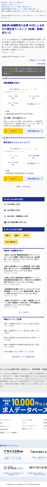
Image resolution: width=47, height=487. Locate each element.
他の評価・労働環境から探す (18, 216)
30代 (25, 235)
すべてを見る (23, 312)
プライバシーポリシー (29, 426)
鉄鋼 (16, 235)
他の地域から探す (13, 204)
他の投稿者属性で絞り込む (17, 222)
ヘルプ (24, 423)
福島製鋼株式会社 (11, 83)
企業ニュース (4, 426)
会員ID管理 (4, 429)
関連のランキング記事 (37, 60)
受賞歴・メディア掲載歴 (8, 432)
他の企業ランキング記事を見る (23, 357)
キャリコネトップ (6, 420)
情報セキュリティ (28, 429)
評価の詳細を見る (34, 131)
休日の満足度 (10, 242)
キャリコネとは (27, 420)
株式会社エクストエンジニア (16, 142)
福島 (7, 235)
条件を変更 (41, 64)
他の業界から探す (13, 210)
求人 (1, 423)
